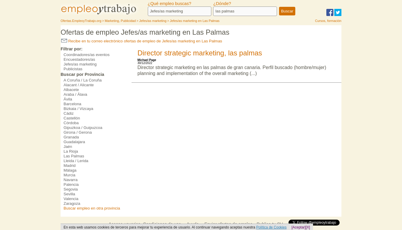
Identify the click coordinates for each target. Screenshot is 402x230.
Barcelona (72, 104)
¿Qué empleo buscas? (169, 3)
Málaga (70, 170)
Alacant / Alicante (79, 85)
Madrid (70, 165)
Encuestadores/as (79, 59)
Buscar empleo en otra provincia (92, 208)
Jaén (68, 146)
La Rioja (71, 151)
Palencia (71, 184)
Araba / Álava (75, 94)
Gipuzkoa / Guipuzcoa (83, 127)
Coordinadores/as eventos (87, 54)
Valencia (71, 199)
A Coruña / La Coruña (83, 80)
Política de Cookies (271, 227)
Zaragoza (72, 203)
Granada (71, 137)
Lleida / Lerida (76, 161)
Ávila (68, 99)
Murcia (69, 175)
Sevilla (69, 194)
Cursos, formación (328, 21)
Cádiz (69, 113)
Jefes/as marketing (80, 64)
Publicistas (73, 69)
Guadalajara (74, 142)
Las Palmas (74, 156)
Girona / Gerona (78, 132)
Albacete (71, 89)
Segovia (71, 189)
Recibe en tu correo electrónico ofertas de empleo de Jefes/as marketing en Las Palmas (141, 41)
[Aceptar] (298, 227)
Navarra (70, 180)
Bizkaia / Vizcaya (78, 108)
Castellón (72, 118)
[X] (308, 227)
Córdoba (71, 123)
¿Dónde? (222, 3)
